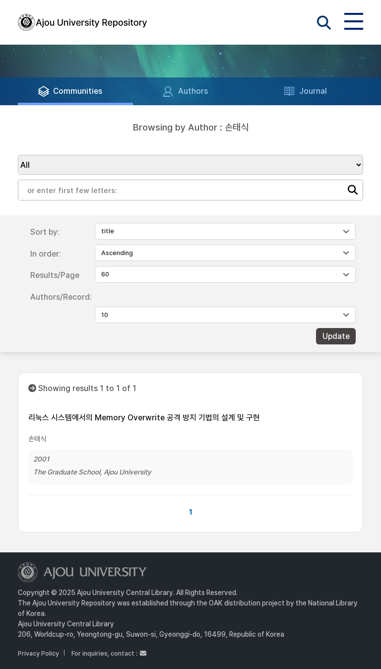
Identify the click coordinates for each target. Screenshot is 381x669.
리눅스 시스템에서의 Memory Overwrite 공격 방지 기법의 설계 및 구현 (144, 417)
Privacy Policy (38, 653)
